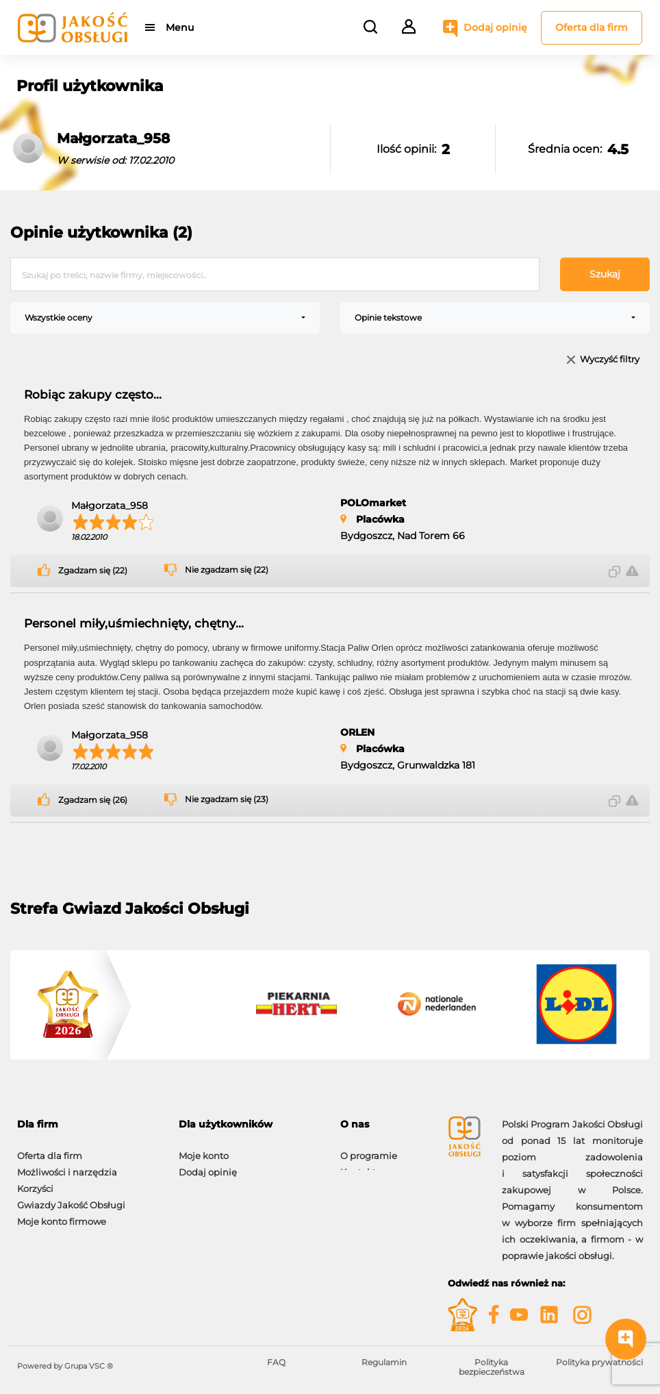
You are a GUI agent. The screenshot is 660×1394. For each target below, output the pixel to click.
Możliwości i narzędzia (67, 1165)
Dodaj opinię (495, 27)
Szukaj (604, 274)
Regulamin (384, 1362)
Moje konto (204, 1148)
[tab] (87, 1124)
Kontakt (358, 1165)
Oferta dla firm (591, 27)
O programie (368, 1148)
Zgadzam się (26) (92, 800)
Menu (180, 27)
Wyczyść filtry (609, 360)
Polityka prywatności (599, 1362)
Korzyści (35, 1181)
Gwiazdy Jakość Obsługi (71, 1198)
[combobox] (165, 318)
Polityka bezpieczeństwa (491, 1367)
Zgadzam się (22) (92, 570)
